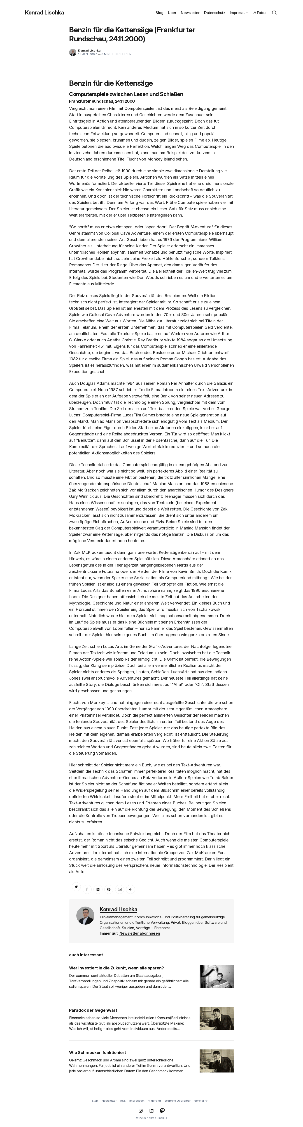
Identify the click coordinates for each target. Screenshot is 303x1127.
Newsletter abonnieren (139, 933)
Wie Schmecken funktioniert (97, 1052)
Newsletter (190, 12)
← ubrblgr (154, 1100)
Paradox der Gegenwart (93, 1010)
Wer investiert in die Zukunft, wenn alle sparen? (116, 968)
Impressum (239, 12)
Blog (159, 12)
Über (172, 12)
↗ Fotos (259, 12)
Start (95, 1100)
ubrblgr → (200, 1100)
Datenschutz (214, 12)
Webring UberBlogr (178, 1100)
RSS (123, 1100)
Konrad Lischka (44, 12)
